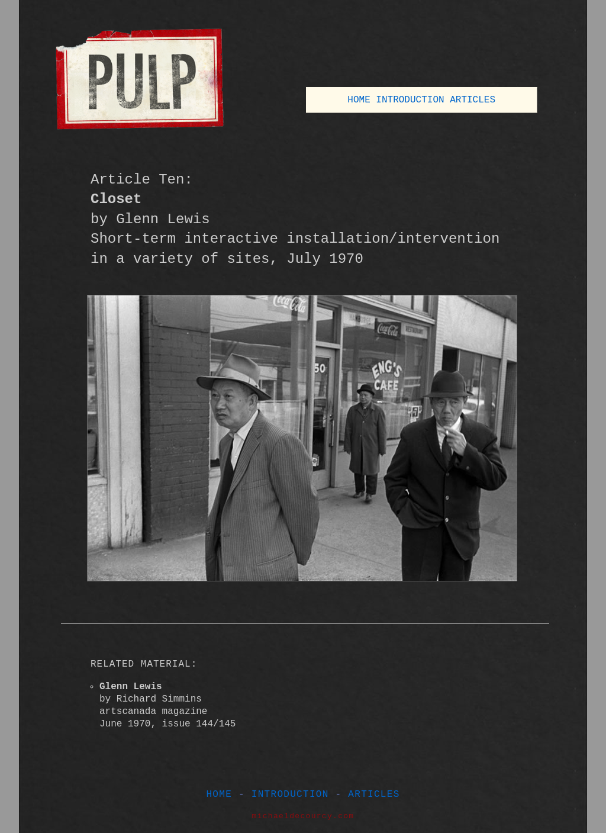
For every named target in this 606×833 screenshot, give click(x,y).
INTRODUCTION (410, 100)
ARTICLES (472, 100)
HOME (358, 100)
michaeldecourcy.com (303, 816)
